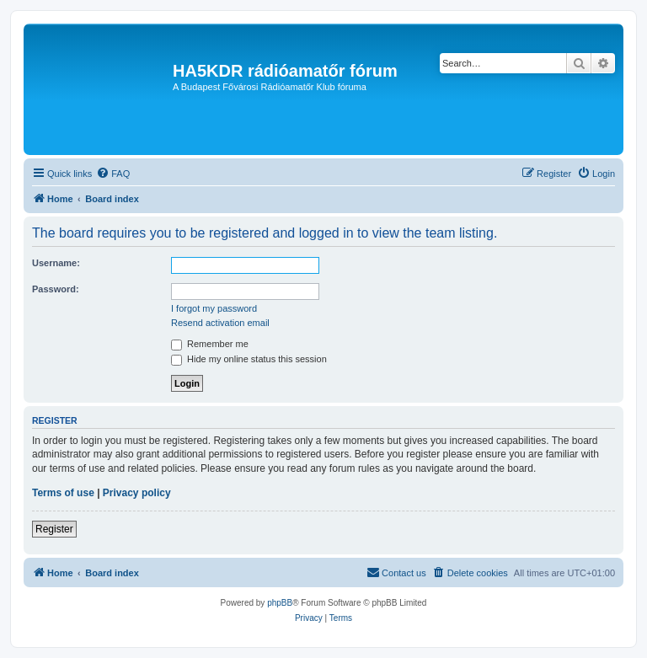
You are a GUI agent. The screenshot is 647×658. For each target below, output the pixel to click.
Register (54, 529)
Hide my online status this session (249, 359)
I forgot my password (214, 308)
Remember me (210, 344)
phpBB (279, 602)
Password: (55, 289)
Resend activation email (220, 323)
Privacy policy (137, 493)
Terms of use (63, 493)
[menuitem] (113, 173)
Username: (56, 263)
